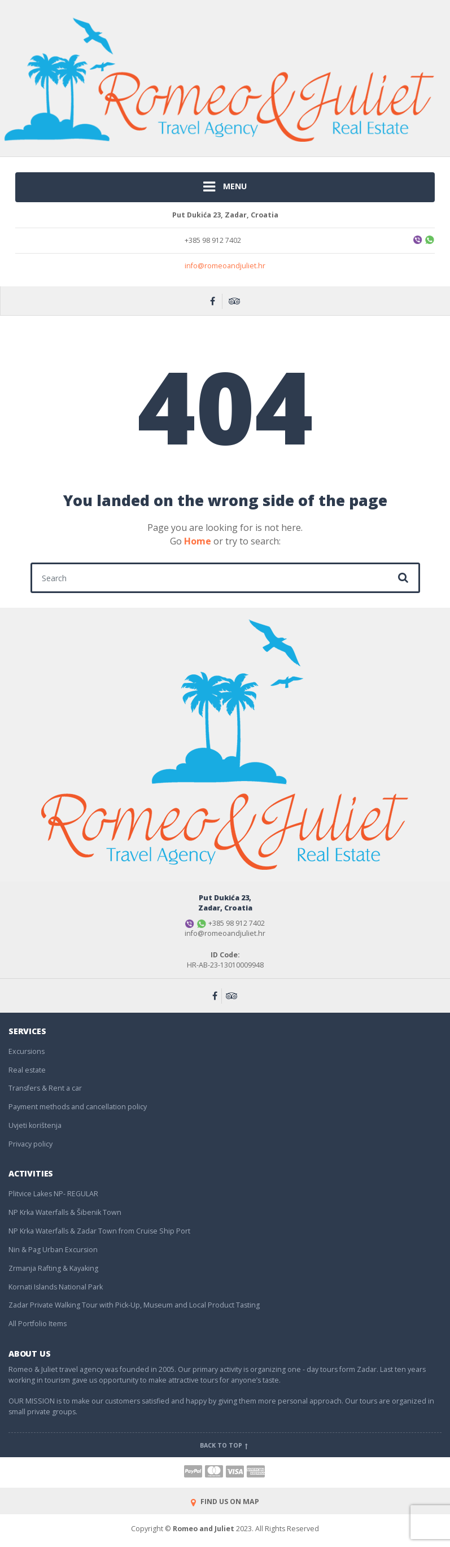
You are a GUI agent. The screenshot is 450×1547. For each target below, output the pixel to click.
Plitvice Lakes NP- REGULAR (53, 1194)
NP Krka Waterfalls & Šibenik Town (64, 1212)
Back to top (225, 1445)
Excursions (26, 1051)
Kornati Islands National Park (55, 1287)
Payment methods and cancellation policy (77, 1107)
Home (197, 541)
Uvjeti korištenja (35, 1125)
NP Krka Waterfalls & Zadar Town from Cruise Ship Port (99, 1231)
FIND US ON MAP (225, 1501)
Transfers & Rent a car (45, 1088)
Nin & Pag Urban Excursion (53, 1249)
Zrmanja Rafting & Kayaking (53, 1268)
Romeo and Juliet (203, 1528)
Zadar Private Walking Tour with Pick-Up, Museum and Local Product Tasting (134, 1305)
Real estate (27, 1070)
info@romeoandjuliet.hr (225, 266)
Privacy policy (30, 1144)
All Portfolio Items (37, 1323)
